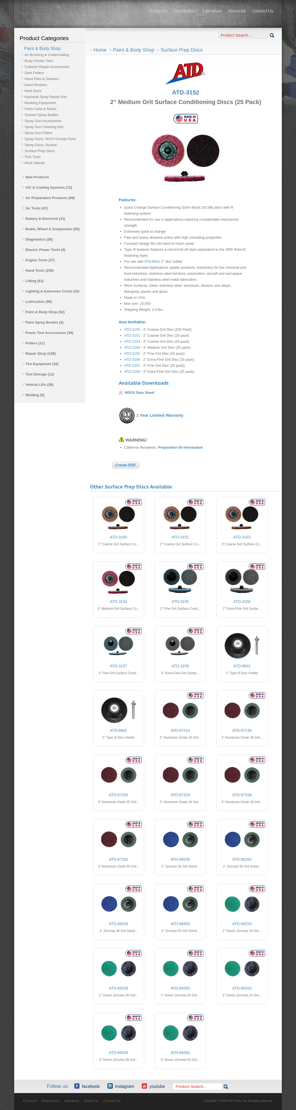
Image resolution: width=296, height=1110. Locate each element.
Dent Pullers (34, 73)
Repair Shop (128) (39, 353)
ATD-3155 (132, 353)
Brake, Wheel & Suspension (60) (51, 229)
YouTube (153, 1086)
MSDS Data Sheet (139, 392)
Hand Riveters (36, 85)
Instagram (120, 1086)
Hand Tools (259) (38, 270)
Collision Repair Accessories (47, 67)
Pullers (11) (33, 343)
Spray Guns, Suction (41, 145)
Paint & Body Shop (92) (43, 312)
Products (158, 11)
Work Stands (35, 163)
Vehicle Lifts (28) (38, 385)
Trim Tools (33, 157)
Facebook (87, 1086)
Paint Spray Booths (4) (42, 322)
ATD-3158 (132, 371)
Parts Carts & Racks (41, 109)
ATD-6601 (152, 261)
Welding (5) (33, 395)
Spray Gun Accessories (43, 121)
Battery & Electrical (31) (43, 219)
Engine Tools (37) (38, 260)
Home (99, 50)
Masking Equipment (40, 103)
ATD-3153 (132, 341)
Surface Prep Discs (40, 151)
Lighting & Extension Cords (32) (50, 291)
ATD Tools (80, 11)
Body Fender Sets (39, 61)
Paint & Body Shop (133, 50)
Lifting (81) (32, 281)
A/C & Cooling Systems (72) (47, 187)
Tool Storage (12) (38, 374)
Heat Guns (33, 91)
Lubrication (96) (37, 302)
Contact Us (262, 11)
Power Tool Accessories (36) (47, 333)
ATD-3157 (132, 365)
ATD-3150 (132, 329)
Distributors (185, 11)
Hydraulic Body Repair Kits (46, 97)
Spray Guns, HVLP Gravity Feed (50, 139)
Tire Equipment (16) (40, 364)
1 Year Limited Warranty (159, 415)
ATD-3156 (132, 359)
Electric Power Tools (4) (43, 250)
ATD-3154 (132, 347)
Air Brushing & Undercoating (46, 55)
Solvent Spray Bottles (41, 115)
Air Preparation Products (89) (48, 198)
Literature (212, 11)
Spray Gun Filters (38, 133)
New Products (35, 177)
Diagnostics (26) (37, 239)
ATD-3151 (132, 335)
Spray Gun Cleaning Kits (44, 127)
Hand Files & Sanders (42, 79)
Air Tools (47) (35, 208)
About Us (237, 11)
